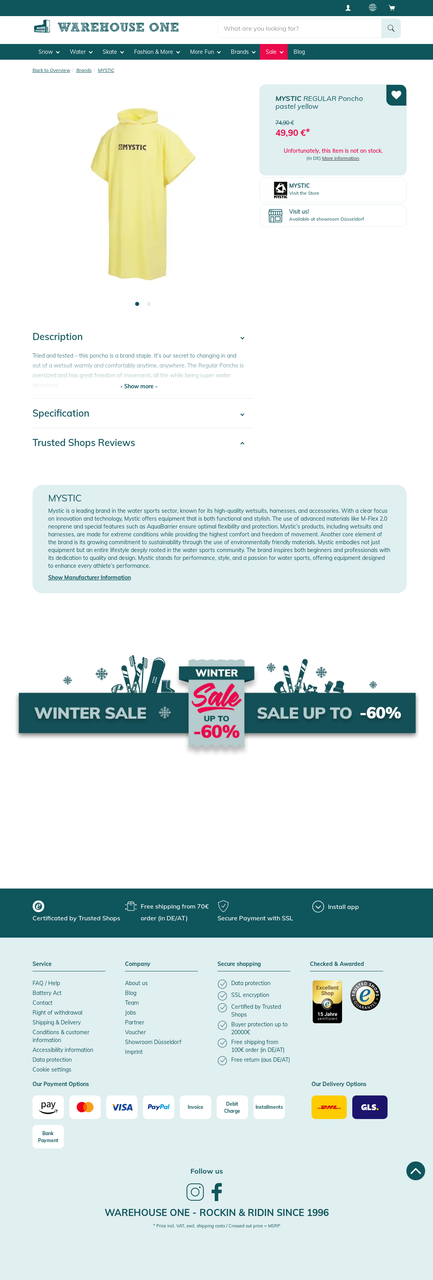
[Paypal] (158, 1107)
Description (58, 336)
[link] (195, 1199)
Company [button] (137, 964)
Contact (43, 1002)
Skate (113, 51)
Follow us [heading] (206, 1171)
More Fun (205, 51)
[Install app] (335, 906)
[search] (299, 28)
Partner (134, 1022)
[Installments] (269, 1107)
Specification (61, 413)
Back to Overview (51, 70)
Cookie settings (52, 1069)
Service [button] (42, 964)
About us (136, 983)
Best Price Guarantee (157, 8)
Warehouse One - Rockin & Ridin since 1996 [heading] (217, 1212)
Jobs (130, 1012)
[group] (78, 912)
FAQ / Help (46, 983)
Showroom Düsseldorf (153, 1042)
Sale (274, 51)
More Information (340, 158)
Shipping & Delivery (57, 1022)
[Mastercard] (85, 1107)
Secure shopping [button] (239, 964)
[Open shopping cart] (391, 7)
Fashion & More (157, 51)
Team (132, 1002)
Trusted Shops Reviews (84, 442)
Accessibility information (63, 1049)
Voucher (135, 1032)
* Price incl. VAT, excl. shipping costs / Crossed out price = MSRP (216, 1226)
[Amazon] (48, 1107)
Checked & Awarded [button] (337, 964)
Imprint (134, 1051)
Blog (299, 51)
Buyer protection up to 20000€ (235, 8)
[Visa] (122, 1107)
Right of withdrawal (57, 1012)
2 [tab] (149, 304)
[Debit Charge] (232, 1107)
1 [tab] (137, 304)
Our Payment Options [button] (61, 1084)
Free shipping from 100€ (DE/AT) (77, 8)
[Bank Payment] (48, 1136)
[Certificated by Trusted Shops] (328, 1005)
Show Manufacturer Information (89, 577)
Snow (49, 51)
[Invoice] (195, 1107)
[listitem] (253, 984)
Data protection (52, 1059)
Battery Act (47, 993)
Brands (243, 51)
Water (81, 51)
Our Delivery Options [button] (339, 1084)
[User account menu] (350, 7)
